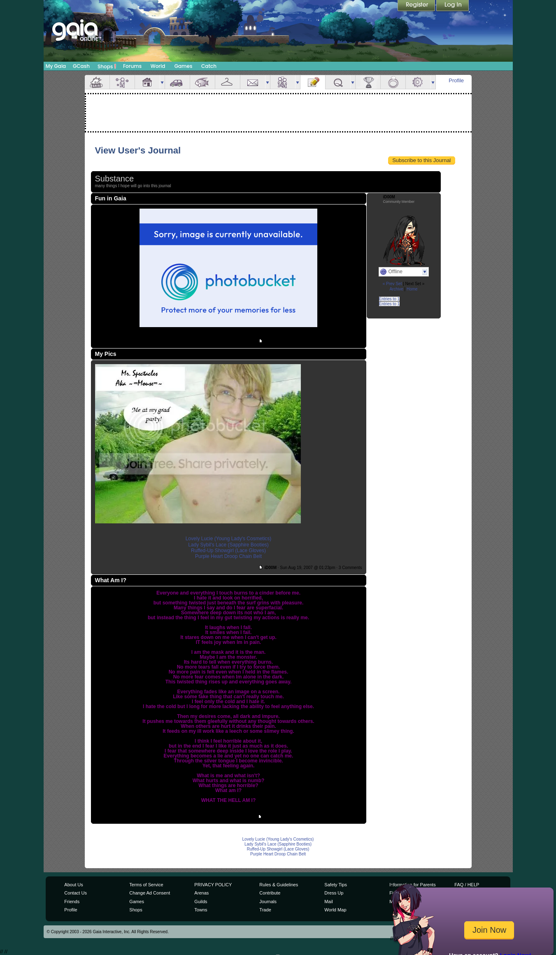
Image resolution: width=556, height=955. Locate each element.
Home (412, 289)
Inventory (227, 82)
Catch (208, 66)
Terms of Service (146, 884)
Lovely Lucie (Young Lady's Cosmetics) (229, 538)
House (147, 82)
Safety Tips (335, 884)
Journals (268, 901)
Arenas (201, 892)
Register (417, 6)
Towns (200, 909)
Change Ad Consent (149, 892)
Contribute (269, 892)
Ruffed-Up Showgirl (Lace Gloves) (228, 550)
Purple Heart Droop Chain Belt (228, 556)
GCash (81, 66)
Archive (396, 289)
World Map (335, 909)
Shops (107, 66)
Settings (418, 82)
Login (452, 6)
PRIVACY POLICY (213, 884)
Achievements (368, 82)
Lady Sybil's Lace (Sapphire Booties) (228, 545)
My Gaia (56, 66)
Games (183, 66)
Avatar (122, 82)
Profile (456, 80)
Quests (338, 82)
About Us (73, 884)
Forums (132, 66)
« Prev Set (392, 283)
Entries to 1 (389, 299)
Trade (265, 909)
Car (177, 82)
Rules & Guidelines (278, 884)
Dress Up (333, 892)
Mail (252, 82)
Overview (97, 82)
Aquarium (202, 82)
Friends (282, 82)
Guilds (200, 901)
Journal (312, 82)
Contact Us (75, 892)
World (158, 66)
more (162, 82)
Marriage (393, 82)
